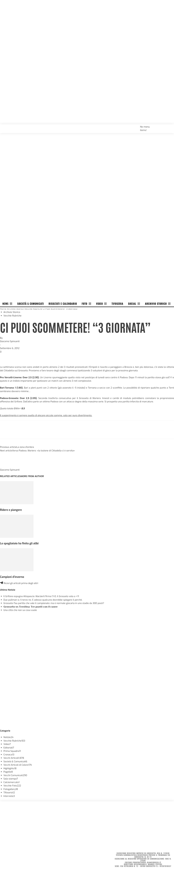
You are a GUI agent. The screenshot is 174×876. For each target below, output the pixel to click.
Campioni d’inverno (12, 577)
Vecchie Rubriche (33, 308)
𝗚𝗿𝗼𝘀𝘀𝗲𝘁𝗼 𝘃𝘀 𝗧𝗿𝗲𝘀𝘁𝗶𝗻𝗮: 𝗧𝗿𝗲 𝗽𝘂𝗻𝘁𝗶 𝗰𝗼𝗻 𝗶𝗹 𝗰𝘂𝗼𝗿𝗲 (31, 606)
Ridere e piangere (11, 510)
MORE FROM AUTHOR (32, 476)
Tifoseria (9, 792)
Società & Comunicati (15, 761)
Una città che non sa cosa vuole (20, 610)
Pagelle (8, 771)
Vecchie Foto (12, 785)
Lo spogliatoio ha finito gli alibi (19, 543)
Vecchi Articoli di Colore (18, 764)
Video (7, 744)
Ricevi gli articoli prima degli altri (19, 583)
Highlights (10, 768)
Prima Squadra (12, 751)
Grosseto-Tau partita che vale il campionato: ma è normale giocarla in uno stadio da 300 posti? (54, 603)
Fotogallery (11, 789)
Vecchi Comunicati (15, 775)
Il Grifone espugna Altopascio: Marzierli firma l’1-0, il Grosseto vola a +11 (41, 596)
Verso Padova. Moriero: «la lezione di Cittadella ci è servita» (43, 450)
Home (3, 308)
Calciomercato (12, 782)
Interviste (9, 796)
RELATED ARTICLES (10, 476)
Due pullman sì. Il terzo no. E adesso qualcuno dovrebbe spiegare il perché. (43, 599)
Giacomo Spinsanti (10, 341)
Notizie (9, 737)
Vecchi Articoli (14, 758)
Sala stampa (11, 778)
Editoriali (9, 747)
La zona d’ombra (25, 447)
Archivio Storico (15, 308)
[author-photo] (7, 466)
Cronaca (9, 754)
